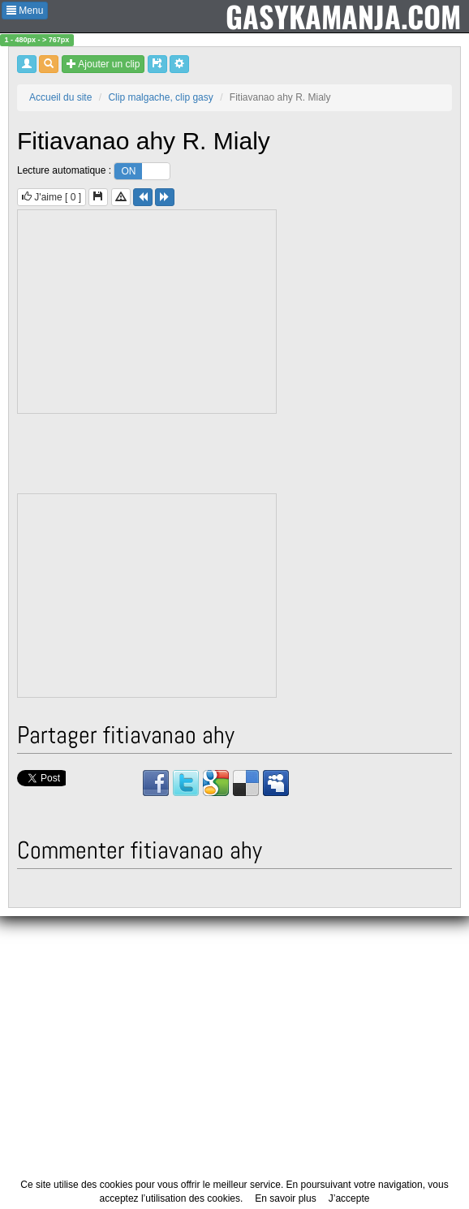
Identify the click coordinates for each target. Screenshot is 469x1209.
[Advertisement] (148, 311)
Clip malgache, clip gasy (160, 97)
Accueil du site (60, 97)
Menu (24, 10)
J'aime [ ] (51, 197)
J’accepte (349, 1198)
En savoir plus (285, 1198)
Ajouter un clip (103, 64)
